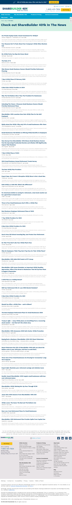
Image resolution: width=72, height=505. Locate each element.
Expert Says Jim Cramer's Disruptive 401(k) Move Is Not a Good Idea (23, 176)
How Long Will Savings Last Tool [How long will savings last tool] (61, 462)
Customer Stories (23, 467)
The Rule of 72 (6, 61)
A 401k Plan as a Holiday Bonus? (12, 279)
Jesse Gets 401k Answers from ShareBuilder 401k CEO (19, 394)
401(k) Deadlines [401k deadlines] (58, 449)
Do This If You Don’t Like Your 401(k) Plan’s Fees (17, 242)
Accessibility (18, 481)
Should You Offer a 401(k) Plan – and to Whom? (17, 304)
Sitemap (3, 481)
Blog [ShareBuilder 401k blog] (55, 469)
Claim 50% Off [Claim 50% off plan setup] (54, 2)
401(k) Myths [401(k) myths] (57, 446)
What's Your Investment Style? (43, 467)
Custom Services (40, 453)
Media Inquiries (57, 474)
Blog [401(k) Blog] (11, 17)
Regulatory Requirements (60, 455)
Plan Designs (39, 446)
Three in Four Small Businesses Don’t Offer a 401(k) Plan (20, 203)
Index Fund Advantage (24, 472)
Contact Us (10, 481)
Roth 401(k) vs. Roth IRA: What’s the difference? (17, 184)
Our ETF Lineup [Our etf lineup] (40, 466)
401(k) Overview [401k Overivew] (23, 443)
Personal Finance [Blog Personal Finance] (58, 471)
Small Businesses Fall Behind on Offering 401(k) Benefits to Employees (24, 132)
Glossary (56, 467)
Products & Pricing (37, 14)
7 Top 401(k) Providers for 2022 (12, 218)
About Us (21, 464)
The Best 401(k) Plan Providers (11, 169)
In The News (10, 20)
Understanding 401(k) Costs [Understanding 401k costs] (60, 447)
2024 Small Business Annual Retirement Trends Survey (19, 161)
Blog (6, 20)
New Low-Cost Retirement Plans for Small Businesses (19, 411)
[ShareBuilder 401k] (15, 8)
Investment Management (42, 463)
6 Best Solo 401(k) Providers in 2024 (13, 87)
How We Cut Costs (23, 469)
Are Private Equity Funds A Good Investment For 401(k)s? (20, 35)
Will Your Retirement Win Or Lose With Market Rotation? (20, 288)
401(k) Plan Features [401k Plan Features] (41, 461)
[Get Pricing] (66, 9)
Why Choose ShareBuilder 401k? (27, 466)
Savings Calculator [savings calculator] (58, 461)
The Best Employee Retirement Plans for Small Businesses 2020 (22, 312)
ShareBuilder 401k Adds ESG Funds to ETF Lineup (17, 259)
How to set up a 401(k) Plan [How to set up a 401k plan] (26, 456)
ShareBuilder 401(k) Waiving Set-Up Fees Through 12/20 (19, 386)
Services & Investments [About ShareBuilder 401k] (42, 458)
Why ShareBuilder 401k (21, 14)
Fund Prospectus (40, 469)
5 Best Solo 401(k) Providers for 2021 (13, 296)
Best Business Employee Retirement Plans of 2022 (18, 211)
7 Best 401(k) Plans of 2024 (10, 153)
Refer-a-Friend (60, 6)
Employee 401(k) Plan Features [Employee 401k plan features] (61, 452)
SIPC (13, 490)
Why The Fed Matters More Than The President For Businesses (22, 96)
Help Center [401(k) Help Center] (4, 17)
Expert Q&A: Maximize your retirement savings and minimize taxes (23, 368)
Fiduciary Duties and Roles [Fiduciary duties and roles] (60, 453)
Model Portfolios (40, 464)
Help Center (57, 443)
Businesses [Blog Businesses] (56, 473)
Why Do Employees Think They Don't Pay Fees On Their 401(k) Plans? (23, 251)
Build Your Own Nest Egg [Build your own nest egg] (60, 464)
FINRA (10, 490)
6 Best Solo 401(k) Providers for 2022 (13, 226)
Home (2, 20)
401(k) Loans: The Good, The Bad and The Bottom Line (19, 403)
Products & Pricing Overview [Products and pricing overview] (43, 444)
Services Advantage (24, 470)
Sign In (69, 6)
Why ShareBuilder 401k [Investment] (25, 462)
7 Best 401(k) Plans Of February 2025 (13, 79)
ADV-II (31, 486)
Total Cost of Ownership (42, 452)
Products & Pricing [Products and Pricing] (41, 443)
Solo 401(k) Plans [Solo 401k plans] (40, 447)
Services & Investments (52, 14)
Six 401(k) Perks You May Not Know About (15, 54)
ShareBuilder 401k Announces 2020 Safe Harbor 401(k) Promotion (23, 331)
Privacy (26, 481)
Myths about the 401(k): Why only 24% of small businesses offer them (24, 124)
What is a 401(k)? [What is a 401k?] (23, 444)
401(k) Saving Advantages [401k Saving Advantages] (25, 446)
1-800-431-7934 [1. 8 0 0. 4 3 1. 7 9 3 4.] (53, 9)
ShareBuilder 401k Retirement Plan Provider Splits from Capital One (23, 419)
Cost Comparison (58, 456)
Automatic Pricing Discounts (43, 450)
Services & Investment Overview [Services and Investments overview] (44, 460)
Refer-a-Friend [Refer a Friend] (22, 475)
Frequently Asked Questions (60, 465)
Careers (21, 473)
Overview (56, 444)
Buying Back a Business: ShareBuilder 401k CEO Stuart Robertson (23, 339)
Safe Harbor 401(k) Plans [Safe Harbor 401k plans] (42, 449)
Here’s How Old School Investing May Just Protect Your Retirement (23, 234)
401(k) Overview (6, 14)
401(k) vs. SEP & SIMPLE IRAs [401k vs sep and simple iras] (61, 450)
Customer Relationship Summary (19, 486)
